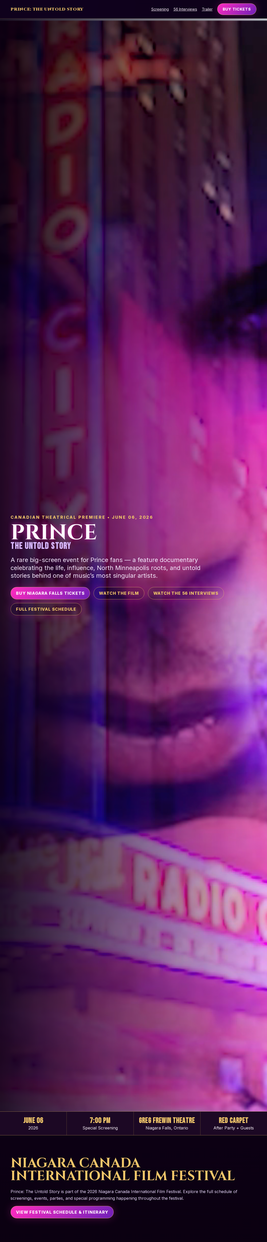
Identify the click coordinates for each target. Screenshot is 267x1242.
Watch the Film (119, 593)
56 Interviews (185, 9)
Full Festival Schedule (46, 609)
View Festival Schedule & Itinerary (62, 1212)
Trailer (207, 9)
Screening (160, 9)
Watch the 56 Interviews (186, 593)
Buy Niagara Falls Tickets (50, 593)
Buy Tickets (237, 9)
